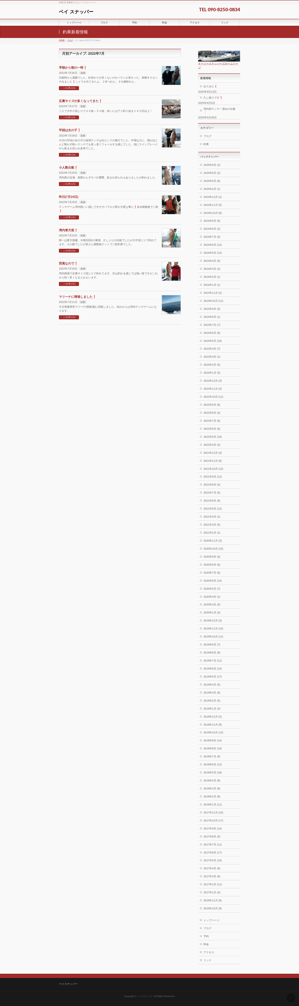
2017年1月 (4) (211, 892)
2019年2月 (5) (211, 700)
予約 (206, 936)
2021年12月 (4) (212, 452)
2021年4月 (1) (211, 516)
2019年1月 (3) (211, 708)
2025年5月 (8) (211, 180)
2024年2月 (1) (211, 276)
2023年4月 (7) (211, 348)
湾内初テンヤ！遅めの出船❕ (219, 110)
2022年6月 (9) (211, 428)
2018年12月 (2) (212, 716)
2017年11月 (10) (213, 812)
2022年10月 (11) (213, 396)
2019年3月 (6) (211, 692)
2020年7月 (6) (211, 572)
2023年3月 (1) (211, 356)
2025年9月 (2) (211, 164)
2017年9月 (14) (212, 828)
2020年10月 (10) (213, 548)
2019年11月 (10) (213, 628)
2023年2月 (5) (211, 364)
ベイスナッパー (145, 996)
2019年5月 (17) (212, 676)
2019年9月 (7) (211, 644)
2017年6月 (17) (212, 852)
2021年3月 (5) (211, 524)
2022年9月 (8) (211, 404)
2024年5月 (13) (212, 252)
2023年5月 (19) (212, 340)
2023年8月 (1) (211, 316)
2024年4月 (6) (211, 260)
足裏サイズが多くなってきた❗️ (80, 101)
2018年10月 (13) (213, 732)
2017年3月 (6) (211, 876)
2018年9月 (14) (212, 740)
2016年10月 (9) (212, 908)
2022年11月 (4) (212, 388)
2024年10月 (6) (212, 212)
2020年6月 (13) (212, 580)
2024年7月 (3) (211, 236)
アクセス (208, 952)
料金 (206, 944)
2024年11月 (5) (212, 204)
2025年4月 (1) (211, 188)
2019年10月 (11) (213, 636)
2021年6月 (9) (211, 500)
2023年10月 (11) (213, 300)
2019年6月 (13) (212, 668)
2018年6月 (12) (212, 764)
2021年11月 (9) (212, 460)
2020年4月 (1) (211, 596)
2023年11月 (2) (212, 292)
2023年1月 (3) (211, 372)
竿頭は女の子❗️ (70, 130)
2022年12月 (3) (212, 380)
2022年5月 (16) (212, 436)
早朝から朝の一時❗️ (73, 67)
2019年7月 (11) (212, 660)
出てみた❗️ (210, 86)
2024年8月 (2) (211, 228)
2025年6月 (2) (211, 172)
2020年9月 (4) (211, 556)
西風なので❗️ (68, 263)
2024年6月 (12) (212, 244)
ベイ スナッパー (76, 11)
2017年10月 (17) (213, 820)
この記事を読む (69, 88)
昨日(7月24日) (68, 196)
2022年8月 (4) (211, 412)
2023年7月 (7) (211, 324)
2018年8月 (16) (212, 748)
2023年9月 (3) (211, 308)
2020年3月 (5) (211, 604)
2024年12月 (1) (212, 196)
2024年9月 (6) (211, 220)
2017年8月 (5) (211, 836)
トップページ (211, 920)
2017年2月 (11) (212, 884)
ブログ (207, 136)
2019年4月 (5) (211, 684)
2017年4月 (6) (211, 868)
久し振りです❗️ (213, 97)
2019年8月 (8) (211, 652)
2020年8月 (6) (211, 564)
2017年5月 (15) (212, 860)
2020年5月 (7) (211, 588)
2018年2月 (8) (211, 796)
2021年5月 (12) (212, 508)
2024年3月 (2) (211, 268)
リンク (207, 960)
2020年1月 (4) (211, 612)
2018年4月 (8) (211, 780)
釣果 (83, 73)
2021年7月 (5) (211, 492)
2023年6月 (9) (211, 332)
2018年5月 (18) (212, 772)
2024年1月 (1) (211, 284)
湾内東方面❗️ (68, 230)
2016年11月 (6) (212, 900)
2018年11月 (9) (212, 724)
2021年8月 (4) (211, 484)
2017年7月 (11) (212, 844)
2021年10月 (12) (213, 468)
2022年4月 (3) (211, 444)
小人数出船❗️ (68, 167)
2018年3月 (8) (211, 788)
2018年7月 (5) (211, 756)
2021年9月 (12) (212, 476)
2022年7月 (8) (211, 420)
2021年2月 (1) (211, 532)
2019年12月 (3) (212, 620)
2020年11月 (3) (212, 540)
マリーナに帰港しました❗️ (77, 296)
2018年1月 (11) (212, 804)
